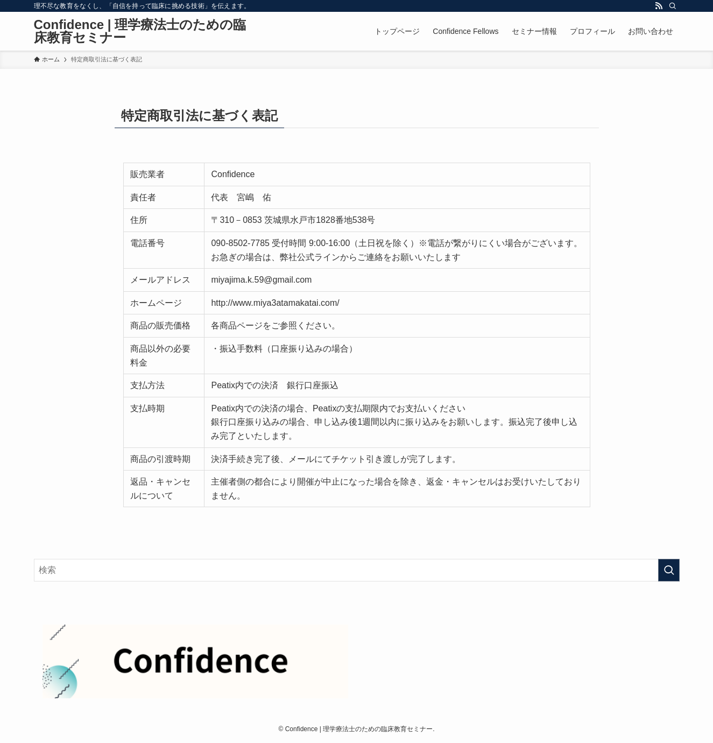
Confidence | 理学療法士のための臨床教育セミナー (140, 31)
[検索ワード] (357, 570)
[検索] (673, 6)
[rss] (659, 6)
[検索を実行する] (669, 570)
